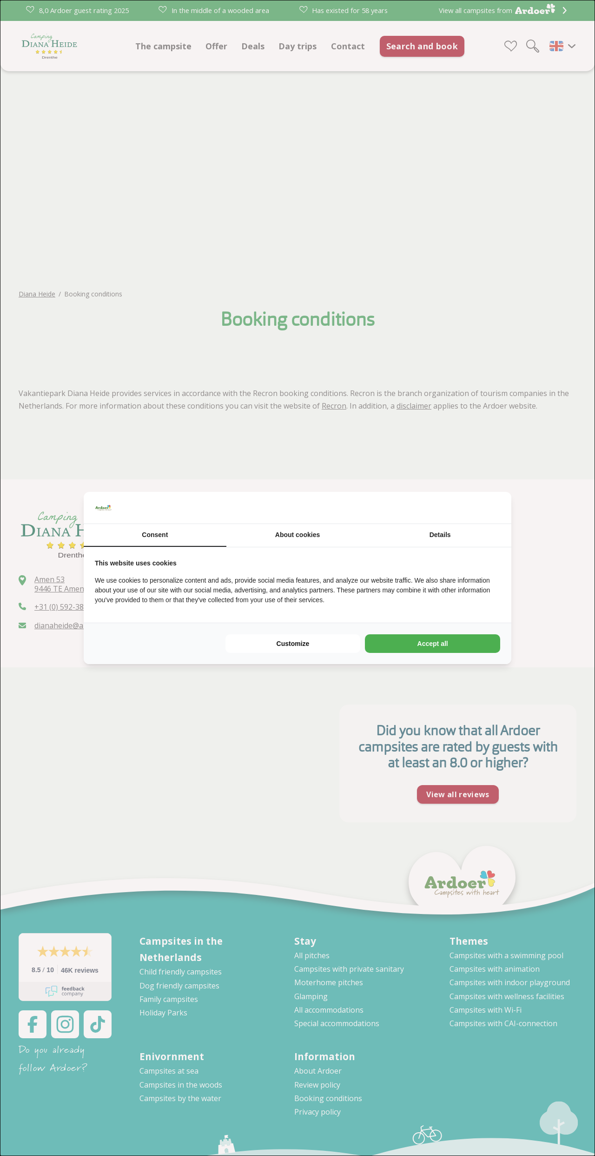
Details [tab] (440, 534)
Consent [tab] (155, 534)
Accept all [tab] (432, 643)
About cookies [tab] (297, 534)
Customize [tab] (293, 643)
